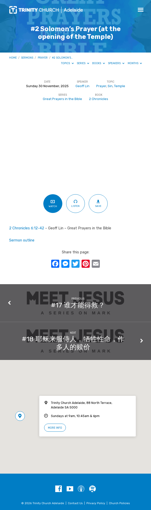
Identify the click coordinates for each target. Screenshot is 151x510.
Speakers (116, 63)
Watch (53, 203)
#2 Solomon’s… (62, 57)
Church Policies (119, 503)
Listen (75, 203)
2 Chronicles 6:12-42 (26, 228)
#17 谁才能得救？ (78, 305)
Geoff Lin (82, 86)
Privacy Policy (95, 503)
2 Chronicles (98, 99)
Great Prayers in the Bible (62, 99)
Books (98, 63)
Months (135, 63)
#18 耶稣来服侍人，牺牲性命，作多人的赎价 (73, 343)
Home (13, 57)
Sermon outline (21, 240)
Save (98, 203)
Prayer (43, 57)
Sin (110, 86)
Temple (119, 86)
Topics (67, 63)
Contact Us (75, 503)
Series (83, 63)
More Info (55, 427)
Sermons (27, 57)
